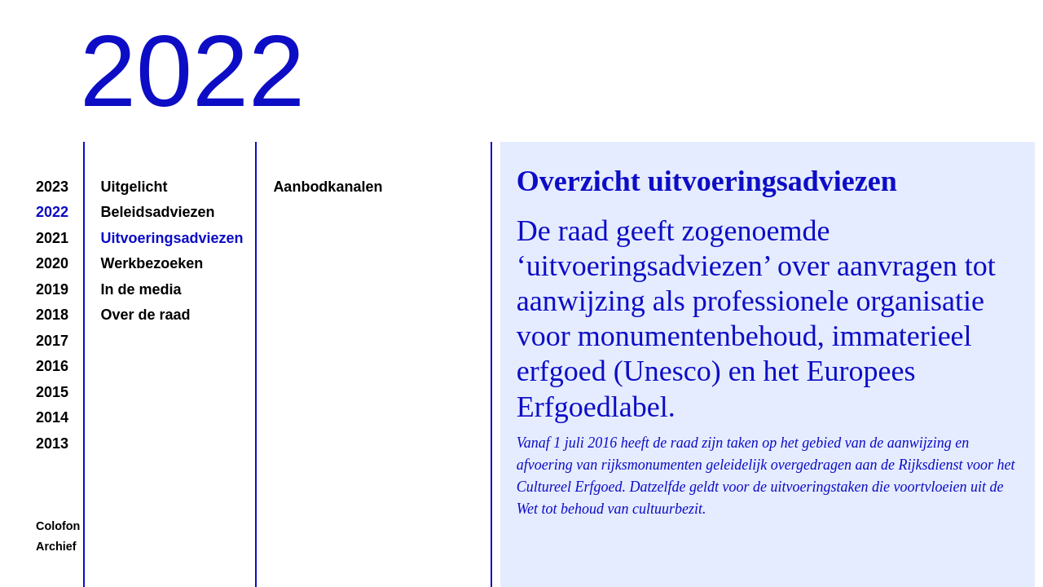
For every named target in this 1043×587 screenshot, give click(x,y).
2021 (52, 238)
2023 (52, 187)
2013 (52, 443)
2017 (52, 341)
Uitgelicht (134, 187)
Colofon (58, 525)
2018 (52, 315)
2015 (52, 392)
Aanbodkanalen (327, 187)
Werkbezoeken (152, 263)
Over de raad (146, 315)
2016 (52, 366)
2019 (52, 289)
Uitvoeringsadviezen (170, 238)
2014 (52, 417)
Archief (56, 546)
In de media (141, 289)
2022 (52, 212)
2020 (52, 263)
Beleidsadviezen (158, 212)
